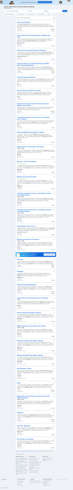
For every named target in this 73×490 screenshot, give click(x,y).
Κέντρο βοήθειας (20, 482)
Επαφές (18, 483)
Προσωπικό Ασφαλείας (23, 22)
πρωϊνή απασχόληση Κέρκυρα (34, 458)
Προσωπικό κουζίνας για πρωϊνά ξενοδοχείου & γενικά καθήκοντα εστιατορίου (33, 104)
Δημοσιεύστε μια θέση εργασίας (44, 2)
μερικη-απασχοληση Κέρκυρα (34, 463)
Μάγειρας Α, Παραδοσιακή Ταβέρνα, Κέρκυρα (30, 340)
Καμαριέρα (20, 271)
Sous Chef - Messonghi (23, 426)
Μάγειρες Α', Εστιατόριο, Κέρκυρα (26, 177)
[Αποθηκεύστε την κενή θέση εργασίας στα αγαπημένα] (54, 36)
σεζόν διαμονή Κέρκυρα (33, 459)
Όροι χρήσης (45, 483)
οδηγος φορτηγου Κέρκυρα (33, 472)
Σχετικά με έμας (20, 480)
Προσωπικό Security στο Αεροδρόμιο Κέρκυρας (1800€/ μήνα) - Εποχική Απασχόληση (33, 64)
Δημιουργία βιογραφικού (49, 254)
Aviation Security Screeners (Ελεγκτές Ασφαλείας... (32, 50)
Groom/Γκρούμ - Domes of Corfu (26, 226)
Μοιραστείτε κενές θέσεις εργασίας (36, 482)
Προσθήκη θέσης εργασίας (34, 480)
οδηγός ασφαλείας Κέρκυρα (20, 461)
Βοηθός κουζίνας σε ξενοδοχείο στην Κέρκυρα (30, 146)
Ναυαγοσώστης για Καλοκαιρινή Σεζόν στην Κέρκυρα (32, 298)
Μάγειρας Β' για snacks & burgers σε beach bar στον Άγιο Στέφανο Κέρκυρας (33, 397)
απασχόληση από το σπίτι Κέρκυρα (35, 465)
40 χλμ (46, 11)
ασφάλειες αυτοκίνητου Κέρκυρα (21, 466)
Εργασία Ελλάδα (45, 482)
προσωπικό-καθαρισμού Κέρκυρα (21, 459)
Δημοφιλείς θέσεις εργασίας (47, 458)
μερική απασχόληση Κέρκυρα (34, 470)
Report (53, 30)
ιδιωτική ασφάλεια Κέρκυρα (20, 467)
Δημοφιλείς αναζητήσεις (21, 454)
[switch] (54, 17)
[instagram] (61, 480)
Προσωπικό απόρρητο (46, 485)
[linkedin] (67, 480)
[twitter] (64, 480)
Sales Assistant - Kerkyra (24, 368)
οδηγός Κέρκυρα (31, 466)
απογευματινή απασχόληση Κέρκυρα (35, 462)
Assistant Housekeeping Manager (26, 284)
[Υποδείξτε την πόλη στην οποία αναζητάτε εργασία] (38, 11)
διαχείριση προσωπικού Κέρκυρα (21, 469)
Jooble (7, 487)
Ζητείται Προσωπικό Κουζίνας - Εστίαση (29, 90)
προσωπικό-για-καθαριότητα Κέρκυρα (22, 458)
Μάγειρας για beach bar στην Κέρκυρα (28, 239)
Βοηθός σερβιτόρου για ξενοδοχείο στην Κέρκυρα (31, 326)
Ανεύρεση (65, 11)
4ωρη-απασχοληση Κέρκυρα (34, 461)
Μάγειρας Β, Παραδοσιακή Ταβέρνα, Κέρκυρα (30, 355)
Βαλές (19, 383)
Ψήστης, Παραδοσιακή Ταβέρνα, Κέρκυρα (29, 312)
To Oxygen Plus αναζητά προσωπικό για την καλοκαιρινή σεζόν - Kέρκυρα (33, 118)
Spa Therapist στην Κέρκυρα (25, 439)
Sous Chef (20, 259)
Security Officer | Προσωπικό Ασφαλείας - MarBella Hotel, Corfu (33, 36)
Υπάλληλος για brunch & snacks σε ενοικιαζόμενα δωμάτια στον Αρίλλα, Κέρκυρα (34, 194)
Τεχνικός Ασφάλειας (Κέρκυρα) (26, 77)
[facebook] (58, 480)
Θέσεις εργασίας (20, 485)
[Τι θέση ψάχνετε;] (15, 11)
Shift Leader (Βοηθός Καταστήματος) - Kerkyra (30, 132)
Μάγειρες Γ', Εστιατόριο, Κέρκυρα (26, 161)
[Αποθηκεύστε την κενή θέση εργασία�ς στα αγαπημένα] (54, 22)
